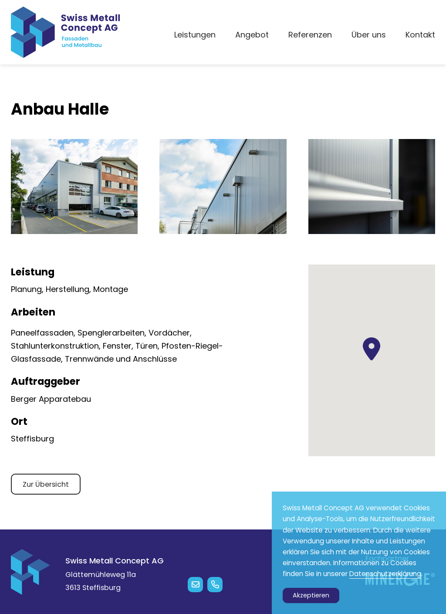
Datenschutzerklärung (385, 573)
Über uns (368, 34)
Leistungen (195, 34)
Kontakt (420, 34)
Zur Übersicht (46, 484)
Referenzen (310, 34)
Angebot (252, 34)
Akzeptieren (311, 595)
